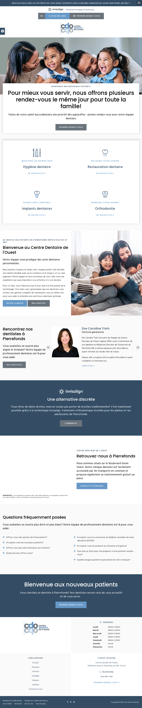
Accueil (35, 662)
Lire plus (108, 366)
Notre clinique (15, 303)
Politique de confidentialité (12, 700)
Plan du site (29, 703)
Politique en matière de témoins (36, 700)
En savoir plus (36, 173)
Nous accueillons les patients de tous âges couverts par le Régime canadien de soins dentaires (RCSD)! (70, 3)
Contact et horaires (92, 485)
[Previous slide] (48, 347)
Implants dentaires (37, 208)
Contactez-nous (35, 688)
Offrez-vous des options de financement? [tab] (26, 537)
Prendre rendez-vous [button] (88, 15)
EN (41, 15)
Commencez (71, 423)
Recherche (18, 703)
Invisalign (35, 675)
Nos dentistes (14, 364)
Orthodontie (105, 208)
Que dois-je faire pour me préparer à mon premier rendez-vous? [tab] (105, 552)
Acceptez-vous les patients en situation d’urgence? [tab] (102, 545)
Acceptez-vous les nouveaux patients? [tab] (24, 542)
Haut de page (41, 703)
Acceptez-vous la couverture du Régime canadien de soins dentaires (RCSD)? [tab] (105, 538)
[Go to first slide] (138, 347)
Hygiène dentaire (37, 166)
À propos (35, 666)
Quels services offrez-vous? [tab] (19, 553)
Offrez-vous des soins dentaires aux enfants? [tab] (28, 547)
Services (35, 671)
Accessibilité (7, 703)
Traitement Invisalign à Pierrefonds (71, 9)
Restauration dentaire (105, 166)
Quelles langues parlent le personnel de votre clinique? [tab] (103, 559)
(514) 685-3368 (58, 15)
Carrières (35, 684)
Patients (35, 680)
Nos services (39, 303)
